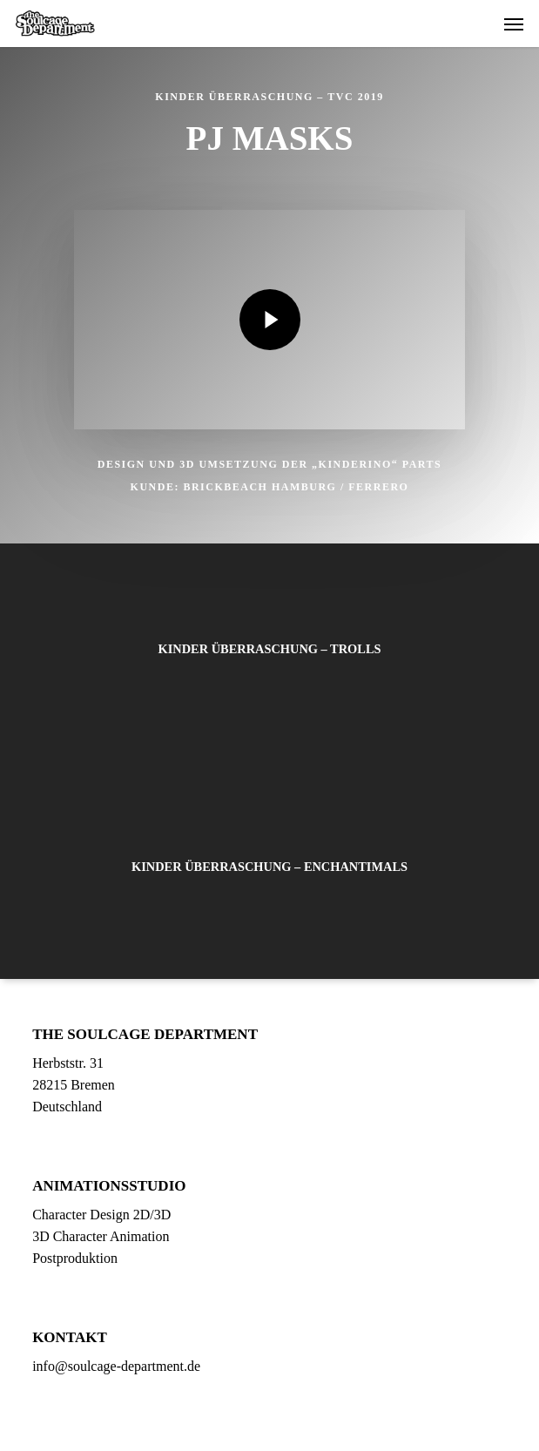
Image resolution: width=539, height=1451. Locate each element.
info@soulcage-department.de (116, 1366)
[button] (513, 23)
